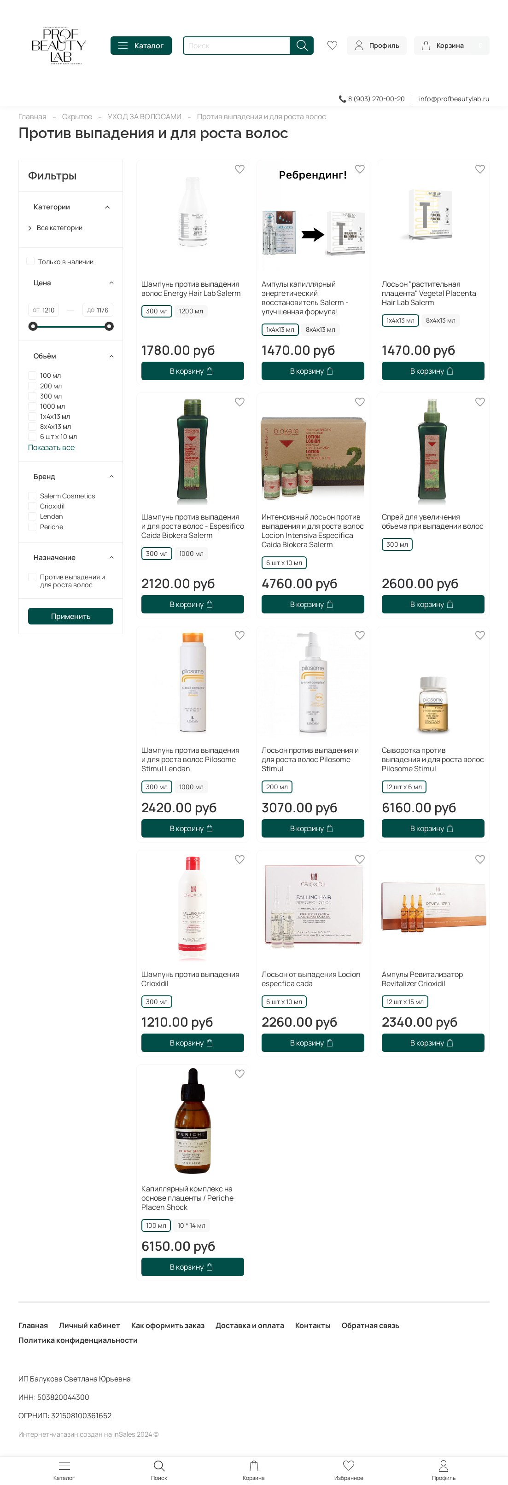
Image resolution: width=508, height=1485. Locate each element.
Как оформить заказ (167, 1325)
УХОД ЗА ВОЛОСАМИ (144, 116)
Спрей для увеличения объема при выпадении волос (433, 521)
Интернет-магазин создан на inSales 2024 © (88, 1434)
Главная (32, 116)
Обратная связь (370, 1325)
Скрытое (77, 116)
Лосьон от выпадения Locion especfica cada (311, 978)
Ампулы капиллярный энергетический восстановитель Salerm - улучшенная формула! (305, 298)
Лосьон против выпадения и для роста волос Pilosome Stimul (310, 759)
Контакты (313, 1325)
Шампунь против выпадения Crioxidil (190, 978)
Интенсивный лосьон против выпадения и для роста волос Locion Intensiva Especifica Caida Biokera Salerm (313, 530)
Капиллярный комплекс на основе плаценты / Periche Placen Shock (187, 1198)
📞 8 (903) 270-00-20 (372, 98)
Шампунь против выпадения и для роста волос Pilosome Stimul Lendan (190, 759)
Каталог (141, 45)
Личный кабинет (89, 1325)
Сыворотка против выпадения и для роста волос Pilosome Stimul (433, 759)
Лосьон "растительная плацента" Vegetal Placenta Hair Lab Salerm (429, 293)
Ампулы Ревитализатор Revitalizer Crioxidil (422, 978)
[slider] (33, 326)
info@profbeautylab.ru (454, 98)
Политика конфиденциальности (78, 1340)
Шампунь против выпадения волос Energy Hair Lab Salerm (191, 288)
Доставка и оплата (250, 1325)
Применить (71, 616)
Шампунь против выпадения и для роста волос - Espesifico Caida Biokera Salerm (192, 526)
